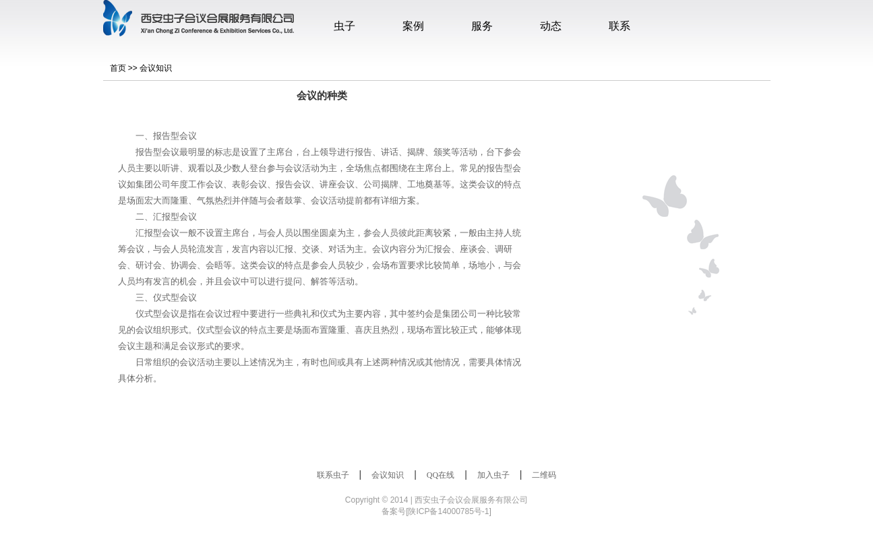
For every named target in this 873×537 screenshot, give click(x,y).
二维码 (544, 475)
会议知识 (156, 68)
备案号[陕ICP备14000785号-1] (436, 511)
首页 (118, 68)
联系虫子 (333, 475)
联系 (619, 26)
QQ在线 (440, 475)
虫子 (344, 26)
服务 (482, 26)
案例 (413, 26)
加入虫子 (493, 475)
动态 (551, 26)
